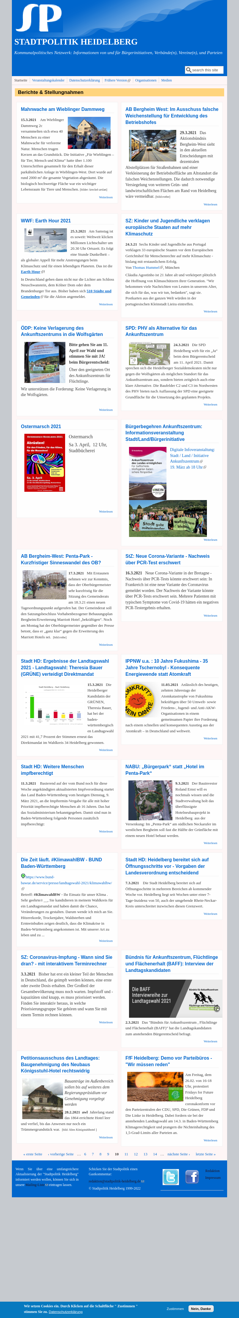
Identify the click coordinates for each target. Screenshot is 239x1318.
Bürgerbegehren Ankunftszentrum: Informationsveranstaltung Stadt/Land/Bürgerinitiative (163, 433)
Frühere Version (118, 80)
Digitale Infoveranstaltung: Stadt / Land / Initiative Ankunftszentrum (192, 455)
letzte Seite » (206, 1154)
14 (155, 1154)
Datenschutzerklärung (84, 80)
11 (126, 1154)
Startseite (20, 80)
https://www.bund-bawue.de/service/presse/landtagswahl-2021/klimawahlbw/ (66, 883)
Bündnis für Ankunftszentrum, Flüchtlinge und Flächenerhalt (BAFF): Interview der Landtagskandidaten (171, 964)
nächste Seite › (178, 1154)
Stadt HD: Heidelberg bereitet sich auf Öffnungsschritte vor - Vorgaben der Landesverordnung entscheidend (167, 866)
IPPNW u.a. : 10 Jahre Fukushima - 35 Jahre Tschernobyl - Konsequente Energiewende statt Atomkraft (166, 668)
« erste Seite (32, 1154)
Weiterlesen (106, 197)
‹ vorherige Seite (61, 1154)
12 (136, 1154)
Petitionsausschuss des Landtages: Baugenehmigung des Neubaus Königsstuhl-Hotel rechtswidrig (60, 1064)
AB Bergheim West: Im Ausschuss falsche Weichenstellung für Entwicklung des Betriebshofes (171, 116)
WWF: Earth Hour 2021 (46, 220)
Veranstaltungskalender (48, 80)
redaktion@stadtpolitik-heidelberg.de (116, 1181)
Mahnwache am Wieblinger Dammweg (62, 109)
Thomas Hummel (148, 267)
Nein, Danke (201, 1309)
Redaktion (213, 1171)
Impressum (213, 1178)
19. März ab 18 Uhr (188, 467)
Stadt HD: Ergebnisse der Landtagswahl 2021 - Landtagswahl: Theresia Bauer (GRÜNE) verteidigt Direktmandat (65, 668)
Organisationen (145, 80)
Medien (166, 80)
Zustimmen (175, 1309)
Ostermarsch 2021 (41, 426)
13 (145, 1154)
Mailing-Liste (37, 1185)
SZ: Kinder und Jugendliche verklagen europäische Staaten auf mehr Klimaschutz (167, 227)
